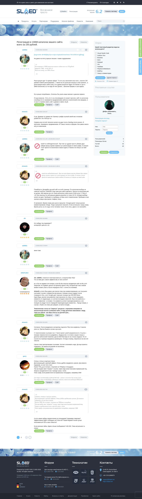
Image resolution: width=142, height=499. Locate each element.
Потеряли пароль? (101, 121)
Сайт (57, 105)
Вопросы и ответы (58, 496)
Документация (72, 496)
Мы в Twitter (117, 2)
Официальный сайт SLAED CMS (27, 11)
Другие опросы (112, 78)
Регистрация (73, 11)
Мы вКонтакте (120, 2)
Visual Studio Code (103, 53)
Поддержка (55, 21)
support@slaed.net (109, 479)
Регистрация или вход (102, 118)
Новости (80, 21)
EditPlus (99, 71)
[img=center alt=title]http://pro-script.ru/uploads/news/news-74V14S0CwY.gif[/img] (59, 54)
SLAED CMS (28, 469)
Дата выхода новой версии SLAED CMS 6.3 (57, 469)
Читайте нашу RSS (123, 2)
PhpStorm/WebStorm (103, 69)
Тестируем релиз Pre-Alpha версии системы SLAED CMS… (57, 477)
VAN (47, 479)
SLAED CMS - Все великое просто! (23, 464)
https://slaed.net (108, 481)
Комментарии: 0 (113, 81)
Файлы (46, 496)
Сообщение (39, 105)
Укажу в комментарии (104, 73)
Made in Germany (21, 485)
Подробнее (114, 152)
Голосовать (100, 78)
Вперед (29, 437)
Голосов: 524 (100, 81)
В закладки (105, 2)
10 (85, 389)
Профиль (49, 105)
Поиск (123, 21)
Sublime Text (101, 55)
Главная (19, 496)
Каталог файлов (68, 21)
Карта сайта (96, 496)
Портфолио (84, 496)
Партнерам (43, 21)
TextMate (100, 66)
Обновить (104, 152)
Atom (98, 60)
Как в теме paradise (50, 485)
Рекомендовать (93, 2)
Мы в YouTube (114, 2)
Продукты (25, 21)
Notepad (100, 62)
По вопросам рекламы (118, 496)
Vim (98, 64)
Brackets (100, 57)
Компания (89, 21)
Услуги (34, 21)
